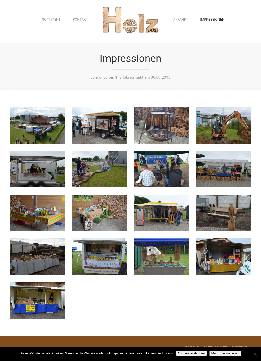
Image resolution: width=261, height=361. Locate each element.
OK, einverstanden (191, 353)
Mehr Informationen (225, 353)
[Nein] (254, 354)
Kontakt (80, 19)
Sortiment (51, 19)
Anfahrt (180, 19)
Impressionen (212, 19)
